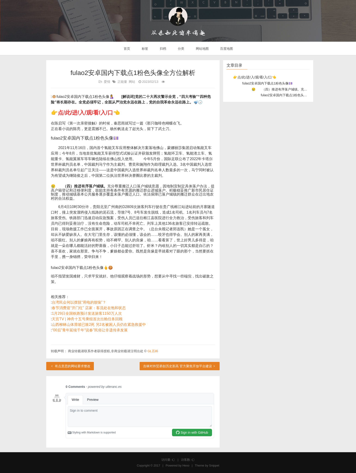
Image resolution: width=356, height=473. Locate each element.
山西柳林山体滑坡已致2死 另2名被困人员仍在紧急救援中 (99, 325)
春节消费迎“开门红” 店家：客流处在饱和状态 (89, 308)
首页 (126, 48)
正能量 (122, 82)
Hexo (185, 465)
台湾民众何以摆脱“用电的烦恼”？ (79, 302)
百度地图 (226, 48)
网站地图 (202, 48)
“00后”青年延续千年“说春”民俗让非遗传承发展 (89, 330)
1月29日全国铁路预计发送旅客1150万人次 (87, 313)
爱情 (107, 82)
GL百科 (152, 351)
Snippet (214, 465)
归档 (162, 48)
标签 (144, 48)
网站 (132, 82)
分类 (180, 48)
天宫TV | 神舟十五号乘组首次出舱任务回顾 (87, 319)
